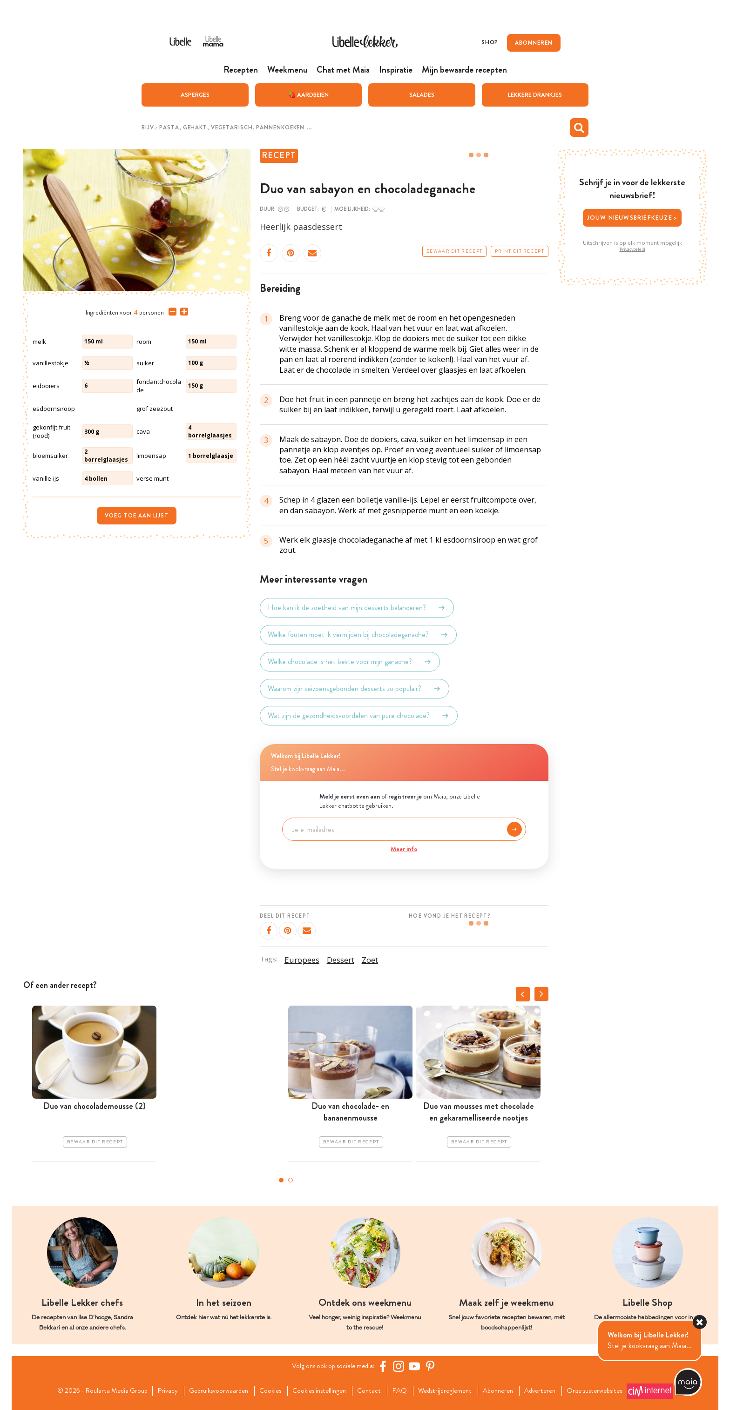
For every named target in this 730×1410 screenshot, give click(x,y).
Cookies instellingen (316, 1390)
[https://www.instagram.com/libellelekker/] (401, 1365)
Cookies (263, 1390)
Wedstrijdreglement (449, 1390)
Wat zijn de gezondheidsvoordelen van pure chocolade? (359, 715)
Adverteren (552, 1390)
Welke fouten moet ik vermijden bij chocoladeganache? (358, 634)
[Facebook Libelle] (386, 1365)
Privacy (153, 1390)
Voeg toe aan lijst (137, 515)
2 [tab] (290, 1179)
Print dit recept (519, 251)
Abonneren (506, 1390)
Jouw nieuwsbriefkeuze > (632, 217)
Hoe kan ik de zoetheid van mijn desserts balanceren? (357, 607)
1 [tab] (281, 1179)
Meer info (404, 848)
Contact (369, 1390)
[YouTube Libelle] (417, 1365)
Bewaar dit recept (454, 251)
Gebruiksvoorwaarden (208, 1390)
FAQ (401, 1390)
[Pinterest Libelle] (433, 1365)
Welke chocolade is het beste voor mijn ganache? (350, 661)
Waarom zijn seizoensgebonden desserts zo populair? (354, 688)
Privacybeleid (632, 249)
